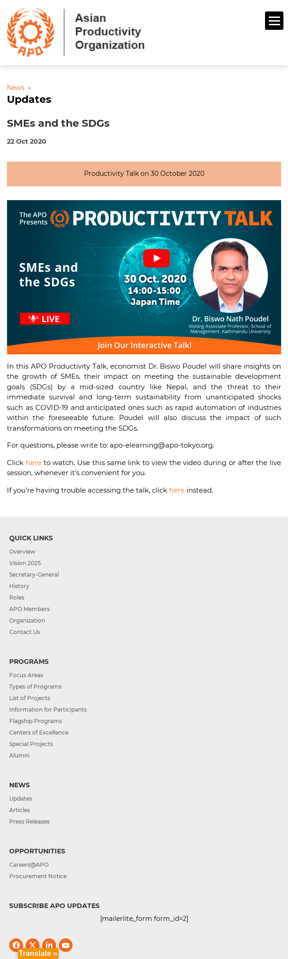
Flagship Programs (35, 721)
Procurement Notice (38, 876)
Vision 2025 (25, 563)
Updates (20, 798)
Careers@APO (29, 864)
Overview (22, 551)
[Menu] (274, 20)
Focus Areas (26, 675)
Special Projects (31, 743)
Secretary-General (34, 574)
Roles (16, 597)
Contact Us (24, 631)
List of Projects (29, 698)
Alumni (19, 755)
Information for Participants (48, 709)
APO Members (29, 609)
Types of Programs (35, 686)
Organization (27, 620)
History (19, 586)
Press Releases (29, 821)
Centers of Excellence (38, 732)
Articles (19, 810)
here (33, 462)
